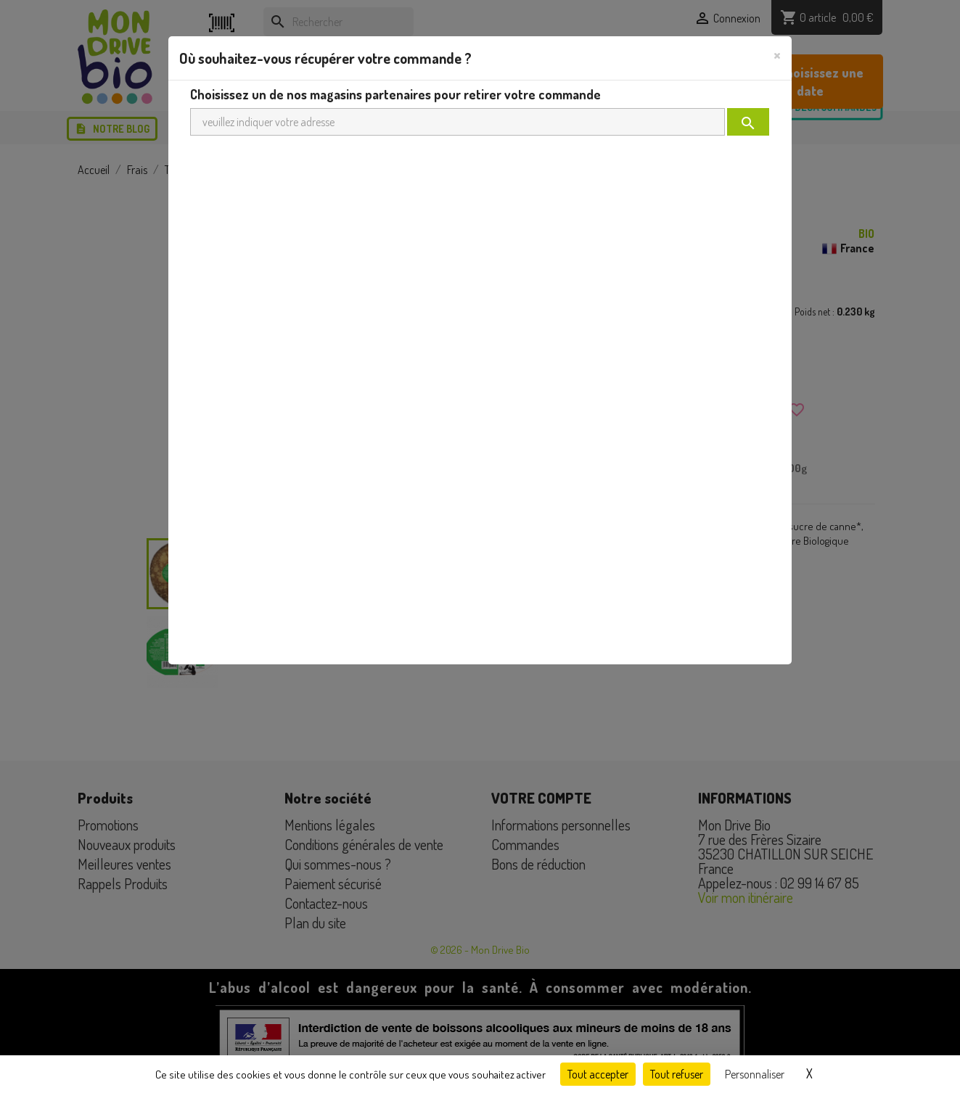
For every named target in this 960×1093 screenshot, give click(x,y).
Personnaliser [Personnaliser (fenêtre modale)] (754, 1074)
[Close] (777, 54)
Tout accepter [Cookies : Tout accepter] (597, 1074)
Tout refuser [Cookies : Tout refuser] (676, 1074)
